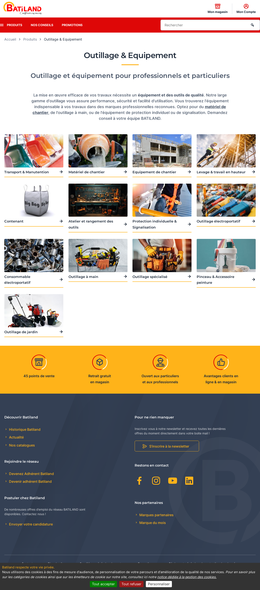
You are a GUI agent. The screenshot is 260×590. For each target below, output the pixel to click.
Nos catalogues (21, 445)
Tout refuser (131, 584)
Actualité (16, 437)
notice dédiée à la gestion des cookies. (186, 577)
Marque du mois (152, 523)
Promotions (72, 25)
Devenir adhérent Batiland (30, 481)
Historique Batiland (24, 429)
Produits (14, 25)
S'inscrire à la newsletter (169, 446)
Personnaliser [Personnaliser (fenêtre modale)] (159, 584)
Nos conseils (42, 25)
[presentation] (1, 25)
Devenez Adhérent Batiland (31, 474)
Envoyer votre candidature (30, 524)
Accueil (10, 39)
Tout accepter (103, 584)
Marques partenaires (156, 515)
